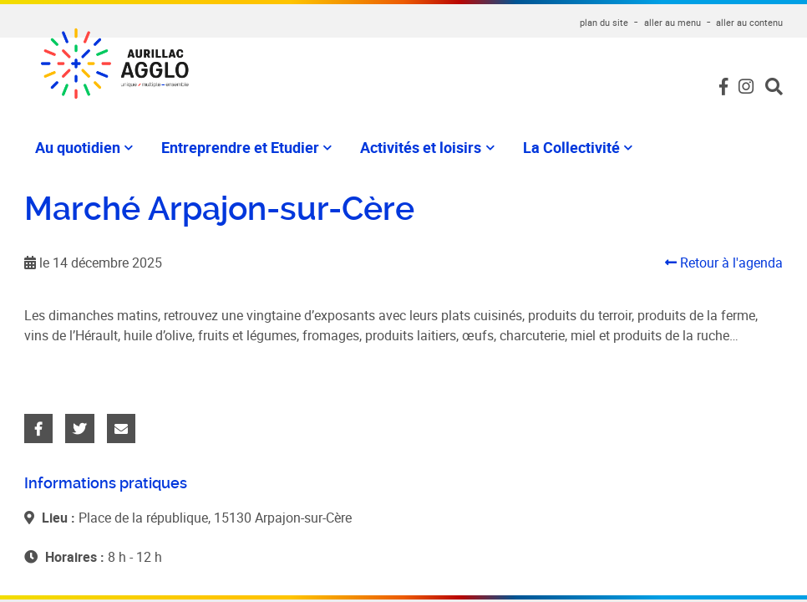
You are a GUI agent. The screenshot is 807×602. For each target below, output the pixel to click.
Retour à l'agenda (724, 262)
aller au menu (672, 22)
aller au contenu (749, 22)
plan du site (604, 22)
